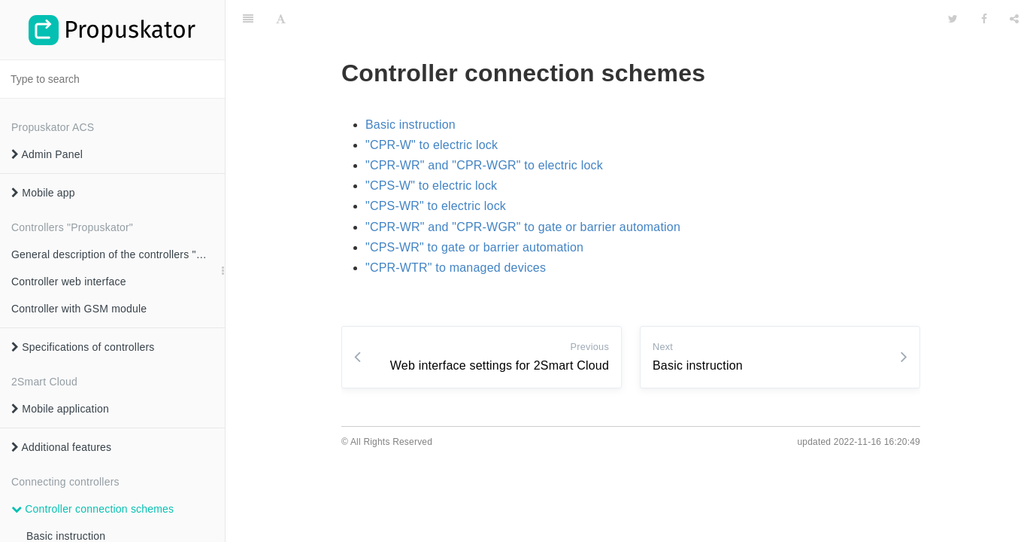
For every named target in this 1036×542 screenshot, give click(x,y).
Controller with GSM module (79, 309)
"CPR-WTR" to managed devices (455, 267)
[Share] (1014, 19)
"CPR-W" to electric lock (431, 145)
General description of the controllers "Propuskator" (118, 254)
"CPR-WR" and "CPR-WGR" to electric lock (484, 165)
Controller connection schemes (92, 509)
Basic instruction (410, 124)
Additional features (61, 447)
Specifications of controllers (83, 347)
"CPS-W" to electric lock (431, 185)
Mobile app (43, 193)
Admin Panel (47, 154)
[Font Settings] (281, 19)
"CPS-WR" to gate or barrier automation (474, 247)
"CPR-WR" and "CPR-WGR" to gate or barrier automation (522, 227)
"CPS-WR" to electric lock (435, 205)
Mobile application (60, 409)
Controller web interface (68, 282)
